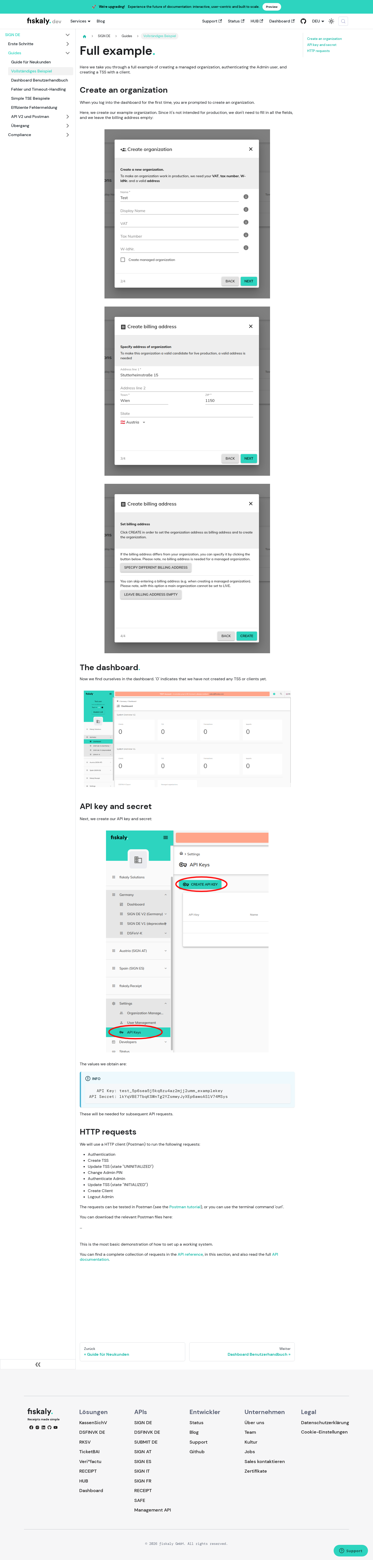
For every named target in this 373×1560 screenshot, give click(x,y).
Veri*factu (90, 1461)
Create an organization (324, 39)
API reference (190, 1254)
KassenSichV (93, 1423)
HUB (257, 21)
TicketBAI (89, 1452)
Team (250, 1432)
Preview (272, 7)
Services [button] (78, 21)
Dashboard (282, 21)
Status (236, 21)
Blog (101, 21)
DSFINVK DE (92, 1432)
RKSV (85, 1442)
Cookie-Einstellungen (324, 1432)
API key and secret (321, 45)
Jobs (250, 1452)
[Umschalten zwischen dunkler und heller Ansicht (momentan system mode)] (331, 21)
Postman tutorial (185, 1207)
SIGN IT (142, 1471)
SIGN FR (142, 1481)
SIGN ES (142, 1461)
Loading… (187, 1298)
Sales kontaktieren (265, 1461)
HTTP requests (318, 51)
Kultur (251, 1442)
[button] (37, 35)
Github (197, 1452)
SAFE (139, 1500)
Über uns (254, 1423)
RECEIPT (88, 1471)
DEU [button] (316, 21)
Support (212, 21)
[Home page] (84, 36)
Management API (152, 1510)
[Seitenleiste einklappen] (38, 1364)
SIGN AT (142, 1452)
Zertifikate (256, 1471)
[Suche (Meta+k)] (343, 21)
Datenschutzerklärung (325, 1423)
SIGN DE (143, 1423)
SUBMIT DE (145, 1442)
